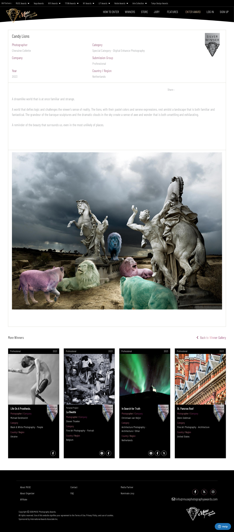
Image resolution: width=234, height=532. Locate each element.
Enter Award (193, 12)
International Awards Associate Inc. (44, 519)
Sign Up (224, 12)
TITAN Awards (71, 3)
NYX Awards (54, 3)
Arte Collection (140, 3)
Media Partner (127, 487)
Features (172, 12)
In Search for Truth (131, 408)
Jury (157, 12)
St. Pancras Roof (185, 408)
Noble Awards (121, 3)
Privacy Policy (91, 515)
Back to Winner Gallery (211, 337)
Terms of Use (80, 515)
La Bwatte (71, 412)
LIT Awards (104, 3)
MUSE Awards (22, 3)
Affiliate (23, 499)
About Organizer (27, 493)
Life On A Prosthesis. (20, 408)
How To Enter (111, 12)
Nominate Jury (127, 493)
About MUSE (25, 487)
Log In (210, 12)
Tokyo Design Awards (159, 3)
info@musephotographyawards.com (195, 499)
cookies (110, 515)
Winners (130, 12)
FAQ (72, 493)
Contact (73, 487)
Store (144, 12)
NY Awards (88, 3)
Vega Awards (39, 3)
